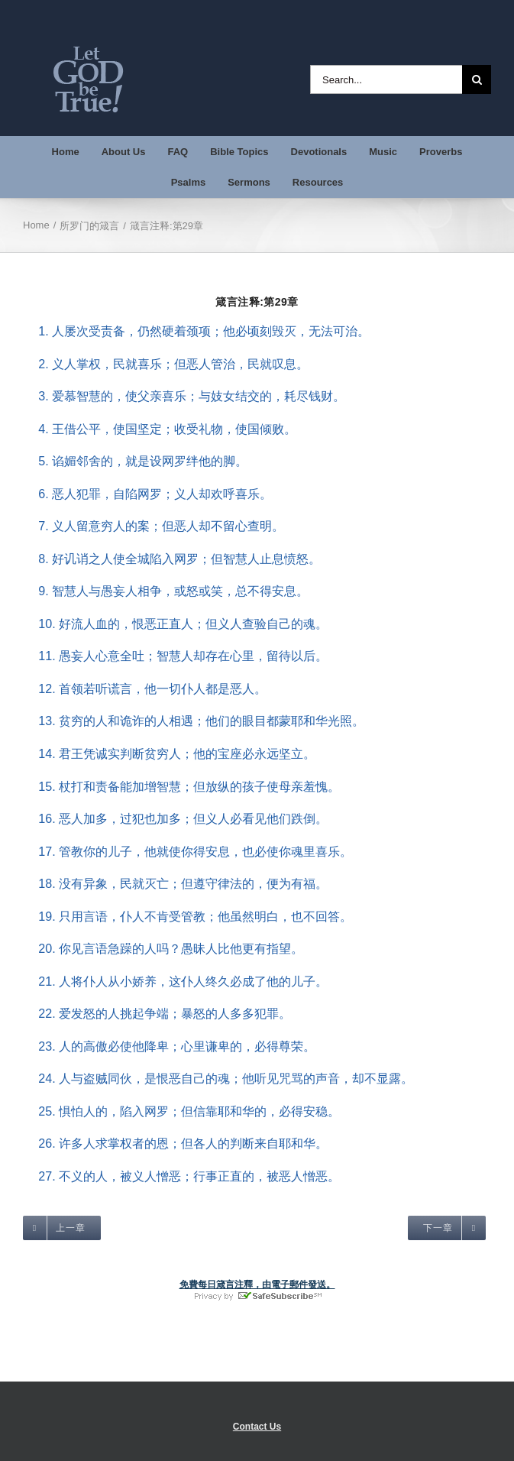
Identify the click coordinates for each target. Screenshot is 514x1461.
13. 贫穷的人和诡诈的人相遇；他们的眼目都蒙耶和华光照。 (193, 720)
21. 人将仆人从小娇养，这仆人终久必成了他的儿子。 (175, 981)
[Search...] (386, 79)
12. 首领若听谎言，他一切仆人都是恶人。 (145, 688)
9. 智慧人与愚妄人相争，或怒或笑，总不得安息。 (166, 591)
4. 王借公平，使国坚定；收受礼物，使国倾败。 (159, 429)
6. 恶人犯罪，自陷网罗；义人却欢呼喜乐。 (147, 493)
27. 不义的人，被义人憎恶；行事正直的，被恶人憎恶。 (181, 1176)
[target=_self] (62, 1228)
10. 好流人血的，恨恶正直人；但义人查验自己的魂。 (175, 623)
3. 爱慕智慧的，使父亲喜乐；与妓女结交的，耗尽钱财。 (184, 396)
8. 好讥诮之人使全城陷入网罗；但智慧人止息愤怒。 (172, 558)
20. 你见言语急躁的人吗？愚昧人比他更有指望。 (163, 948)
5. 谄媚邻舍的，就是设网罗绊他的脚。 (135, 461)
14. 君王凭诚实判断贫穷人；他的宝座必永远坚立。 (169, 753)
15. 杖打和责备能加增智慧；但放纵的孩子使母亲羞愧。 (181, 786)
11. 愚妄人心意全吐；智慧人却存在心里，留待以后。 (175, 655)
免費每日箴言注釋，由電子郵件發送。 (257, 1284)
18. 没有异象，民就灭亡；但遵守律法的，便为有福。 (175, 883)
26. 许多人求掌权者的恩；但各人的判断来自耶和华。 (175, 1143)
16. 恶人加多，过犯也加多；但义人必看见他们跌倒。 (175, 818)
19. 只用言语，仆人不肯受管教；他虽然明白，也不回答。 (187, 916)
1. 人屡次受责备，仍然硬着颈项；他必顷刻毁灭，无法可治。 (196, 331)
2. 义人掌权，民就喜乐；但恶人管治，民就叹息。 (166, 364)
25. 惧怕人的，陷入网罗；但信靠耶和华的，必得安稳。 (181, 1111)
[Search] (476, 79)
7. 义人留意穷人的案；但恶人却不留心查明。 (153, 526)
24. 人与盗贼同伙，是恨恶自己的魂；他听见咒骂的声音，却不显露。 (218, 1078)
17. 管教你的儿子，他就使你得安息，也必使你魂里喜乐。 (187, 851)
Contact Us (257, 1426)
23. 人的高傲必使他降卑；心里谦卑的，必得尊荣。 (169, 1046)
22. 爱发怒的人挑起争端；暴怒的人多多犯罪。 (157, 1013)
